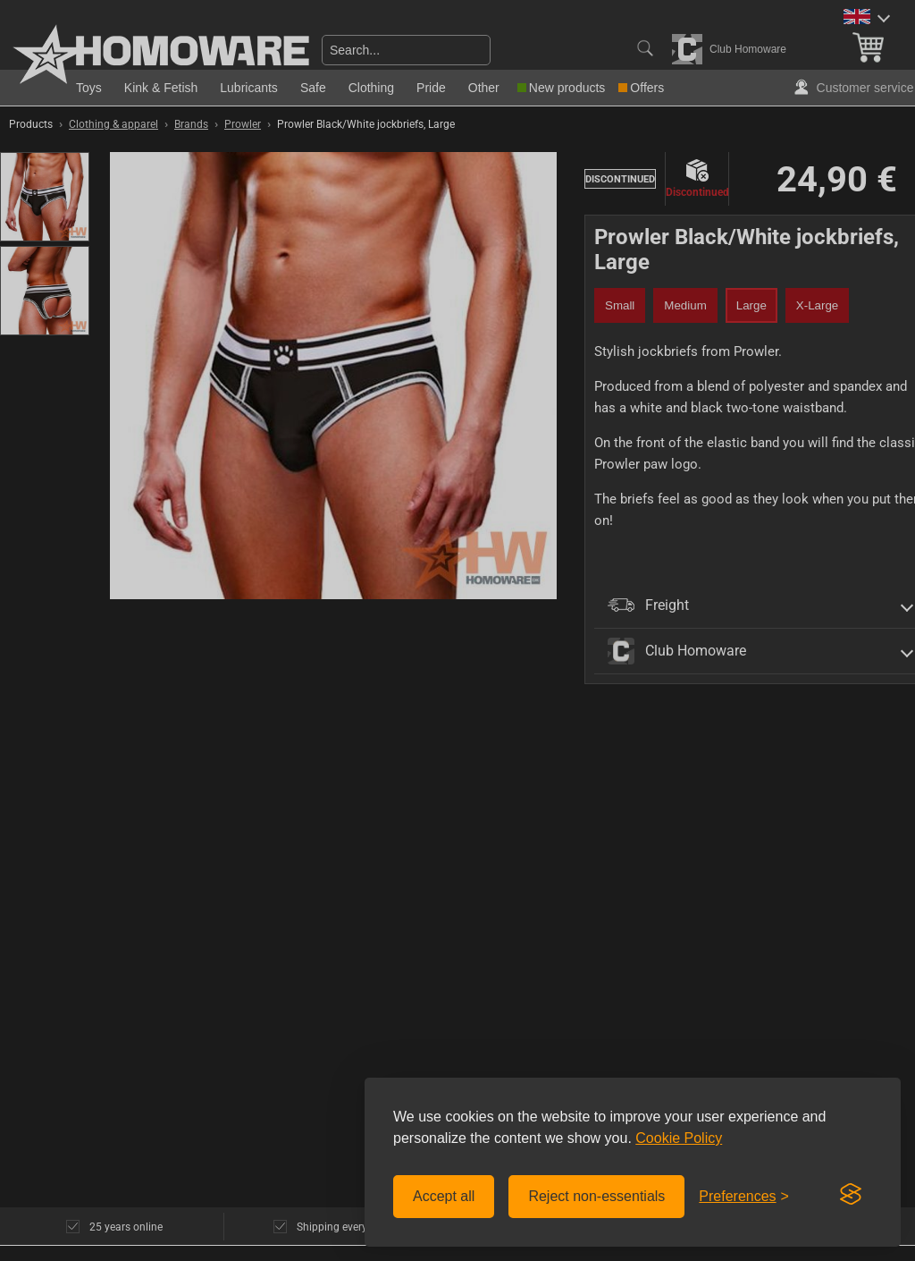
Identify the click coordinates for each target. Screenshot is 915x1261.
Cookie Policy (678, 1138)
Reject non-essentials (596, 1196)
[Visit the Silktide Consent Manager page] (850, 1194)
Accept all (443, 1196)
